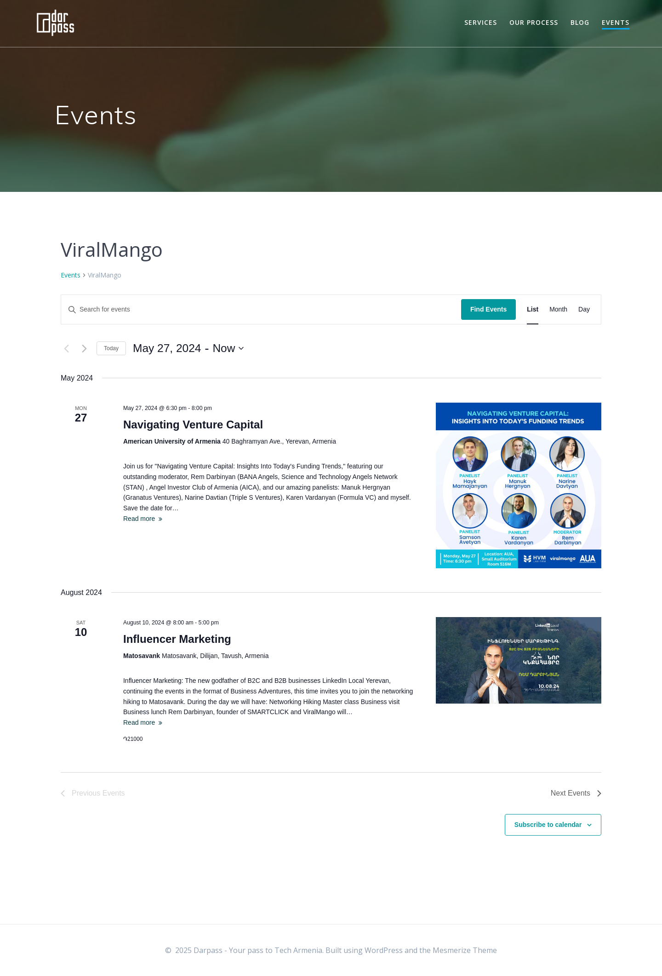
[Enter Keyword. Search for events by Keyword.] (261, 309)
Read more (139, 518)
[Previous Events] (66, 348)
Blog (580, 22)
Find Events (488, 309)
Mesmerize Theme (465, 950)
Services (480, 22)
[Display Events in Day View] (584, 309)
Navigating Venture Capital (193, 424)
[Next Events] (84, 348)
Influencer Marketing (177, 639)
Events (615, 22)
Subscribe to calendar (548, 824)
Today (111, 348)
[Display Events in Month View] (558, 309)
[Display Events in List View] (532, 309)
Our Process (533, 22)
